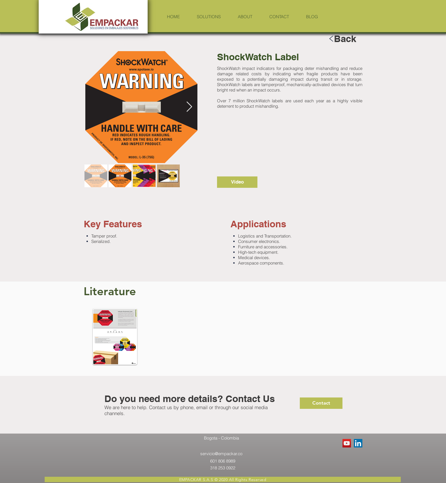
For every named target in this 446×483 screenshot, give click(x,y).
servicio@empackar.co (221, 453)
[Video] (237, 182)
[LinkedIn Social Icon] (358, 443)
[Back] (345, 38)
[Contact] (321, 403)
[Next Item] (189, 107)
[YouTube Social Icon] (346, 443)
